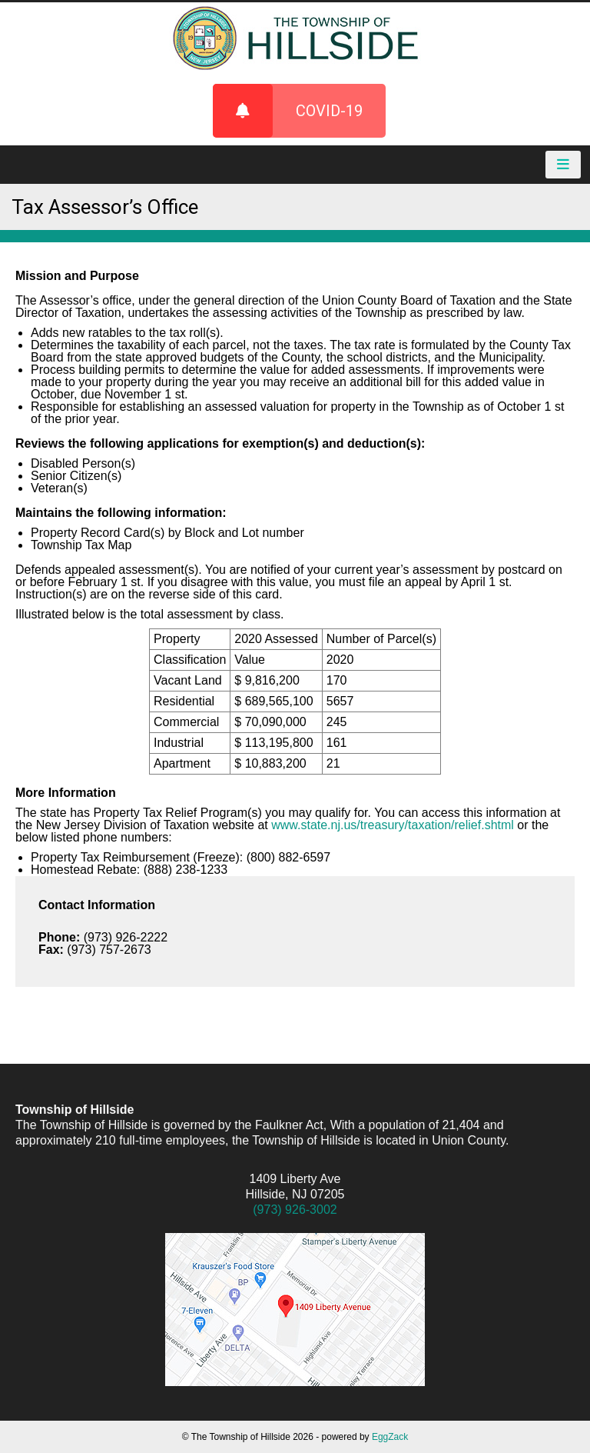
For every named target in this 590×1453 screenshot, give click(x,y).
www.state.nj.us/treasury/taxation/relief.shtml (392, 824)
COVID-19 (288, 111)
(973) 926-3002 (294, 1209)
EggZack (390, 1436)
